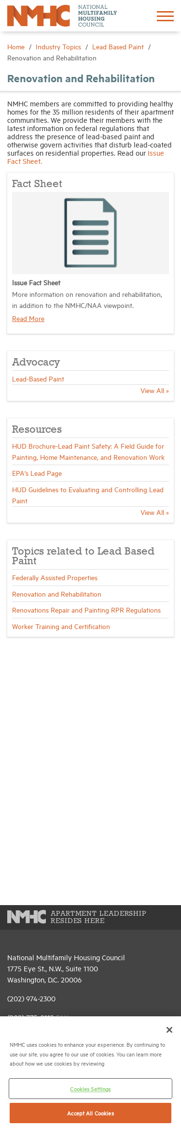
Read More (28, 317)
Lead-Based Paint (38, 378)
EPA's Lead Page (37, 472)
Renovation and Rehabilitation (56, 593)
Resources (37, 430)
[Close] (169, 1029)
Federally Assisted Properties (54, 577)
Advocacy (36, 362)
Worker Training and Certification (61, 625)
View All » (154, 390)
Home (17, 46)
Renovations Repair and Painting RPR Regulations (86, 609)
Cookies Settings (90, 1088)
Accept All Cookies (90, 1113)
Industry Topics (59, 46)
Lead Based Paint (119, 46)
